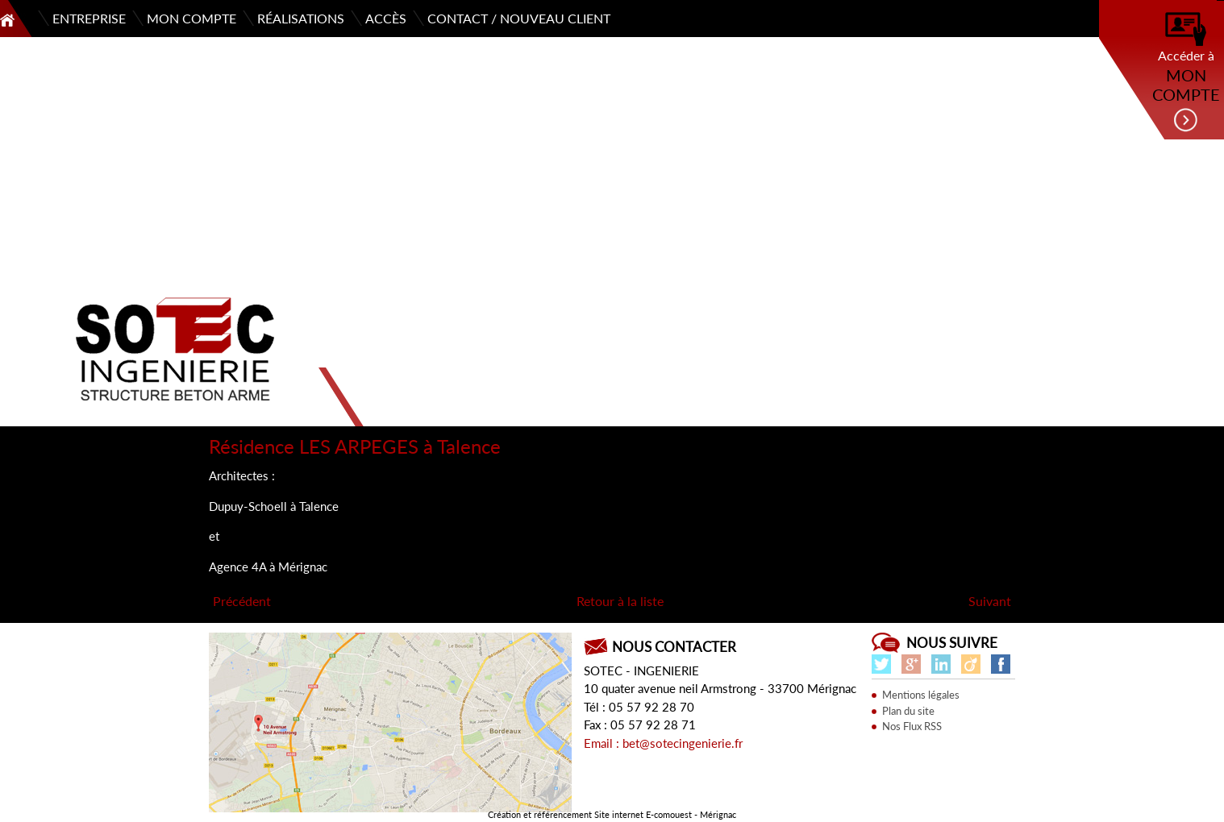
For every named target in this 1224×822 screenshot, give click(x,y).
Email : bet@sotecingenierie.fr (663, 743)
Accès (385, 18)
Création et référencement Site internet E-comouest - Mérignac (612, 814)
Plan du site (908, 710)
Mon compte (191, 18)
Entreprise (89, 18)
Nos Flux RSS (912, 726)
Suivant (989, 600)
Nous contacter (674, 646)
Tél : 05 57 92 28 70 (639, 707)
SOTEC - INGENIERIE (641, 670)
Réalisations (300, 18)
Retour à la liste (620, 600)
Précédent (242, 600)
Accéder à (1185, 72)
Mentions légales (921, 694)
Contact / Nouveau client (518, 18)
